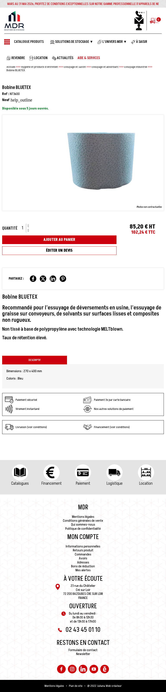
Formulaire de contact (83, 650)
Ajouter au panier (59, 239)
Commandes (83, 554)
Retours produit (83, 550)
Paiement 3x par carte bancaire (106, 400)
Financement (52, 483)
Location (146, 483)
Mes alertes (83, 570)
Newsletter (83, 654)
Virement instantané (22, 409)
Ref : (5, 94)
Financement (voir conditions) (106, 427)
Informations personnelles (83, 546)
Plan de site (75, 686)
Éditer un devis (59, 250)
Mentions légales (83, 516)
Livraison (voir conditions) (26, 427)
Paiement (83, 483)
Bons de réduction (83, 566)
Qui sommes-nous (83, 524)
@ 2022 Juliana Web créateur (104, 686)
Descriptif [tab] (35, 360)
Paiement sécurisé (21, 400)
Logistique (115, 483)
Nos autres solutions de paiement (108, 409)
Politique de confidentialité (83, 528)
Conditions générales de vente (83, 520)
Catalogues (20, 483)
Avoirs (83, 558)
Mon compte (83, 537)
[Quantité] (24, 228)
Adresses (83, 562)
